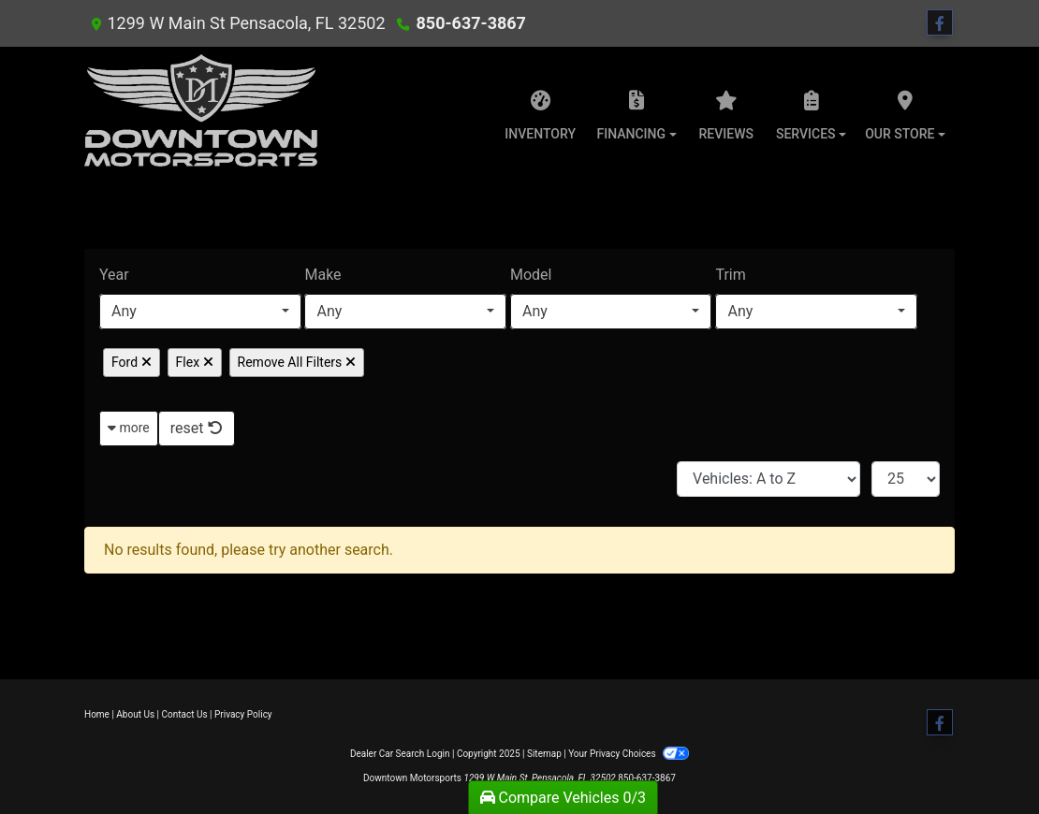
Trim (730, 274)
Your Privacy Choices (628, 754)
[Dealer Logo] (200, 110)
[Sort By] (768, 479)
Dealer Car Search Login (400, 754)
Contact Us (185, 714)
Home (97, 714)
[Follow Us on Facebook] (940, 23)
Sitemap (544, 754)
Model (531, 274)
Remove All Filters (297, 362)
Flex (194, 362)
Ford (131, 362)
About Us (135, 714)
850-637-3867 (470, 23)
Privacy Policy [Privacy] (243, 714)
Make (322, 274)
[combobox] (200, 311)
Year (114, 274)
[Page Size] (905, 479)
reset (196, 428)
